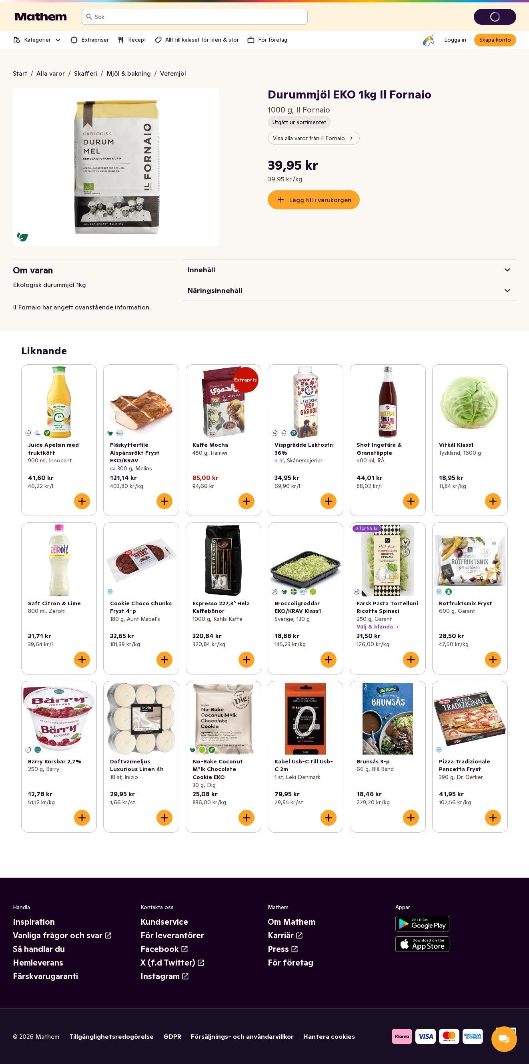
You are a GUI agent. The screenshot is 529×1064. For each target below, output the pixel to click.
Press (283, 949)
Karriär (285, 935)
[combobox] (199, 16)
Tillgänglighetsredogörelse (111, 1036)
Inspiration (34, 922)
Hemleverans (38, 963)
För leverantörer (172, 935)
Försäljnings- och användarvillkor (242, 1036)
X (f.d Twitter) (172, 963)
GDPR (172, 1036)
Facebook (164, 949)
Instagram (164, 976)
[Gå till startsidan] (41, 17)
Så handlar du (39, 949)
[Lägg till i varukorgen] (82, 501)
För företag (290, 963)
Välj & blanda (378, 626)
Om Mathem (291, 922)
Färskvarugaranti (45, 976)
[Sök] (89, 17)
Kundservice (164, 922)
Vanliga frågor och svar (62, 935)
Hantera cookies (329, 1036)
